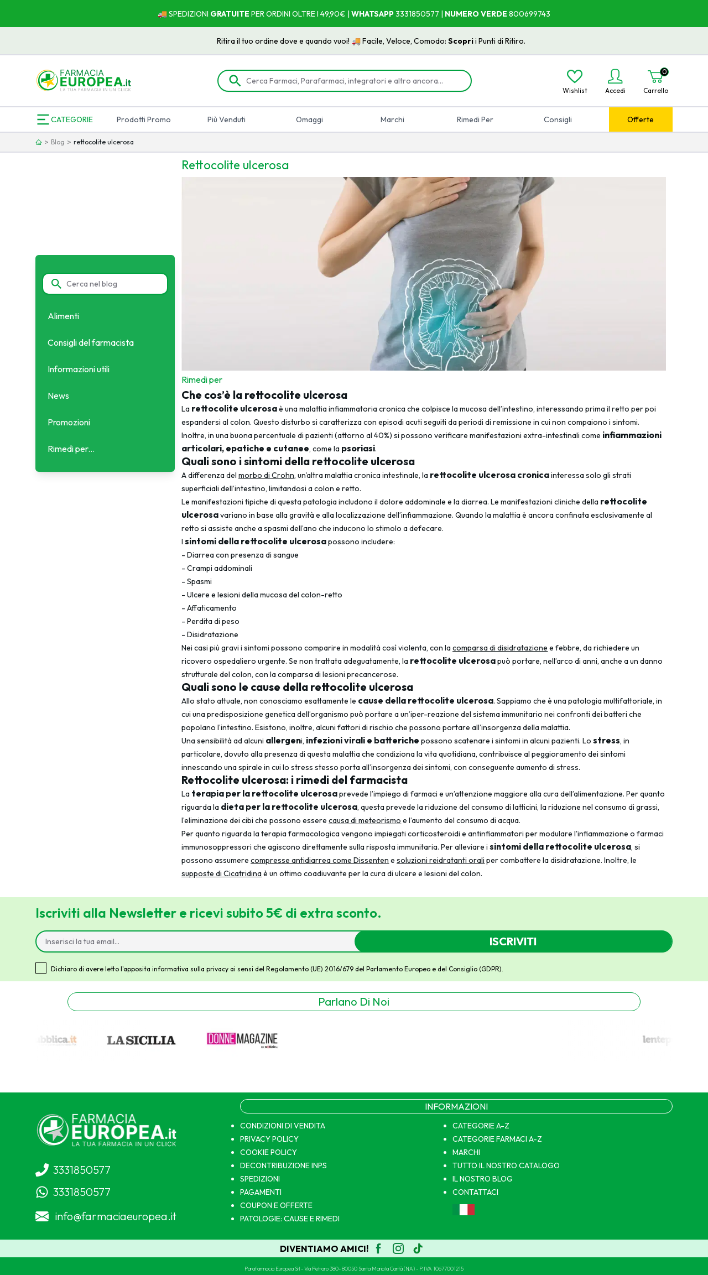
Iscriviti (513, 941)
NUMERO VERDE (476, 14)
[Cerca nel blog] (111, 283)
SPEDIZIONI (260, 1179)
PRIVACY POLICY (269, 1139)
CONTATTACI (475, 1192)
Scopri (476, 41)
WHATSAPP (372, 14)
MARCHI (466, 1152)
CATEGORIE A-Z (480, 1126)
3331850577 (416, 14)
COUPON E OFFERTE (276, 1205)
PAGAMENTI (261, 1192)
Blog (58, 142)
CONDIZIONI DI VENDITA (282, 1126)
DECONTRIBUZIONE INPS (283, 1165)
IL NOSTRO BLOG (482, 1179)
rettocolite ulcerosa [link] (104, 142)
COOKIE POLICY (268, 1152)
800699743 (528, 14)
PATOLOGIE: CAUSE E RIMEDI (290, 1219)
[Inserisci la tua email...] (200, 941)
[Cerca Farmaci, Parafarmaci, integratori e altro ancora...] (352, 80)
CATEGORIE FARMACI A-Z (497, 1139)
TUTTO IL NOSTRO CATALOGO (506, 1165)
